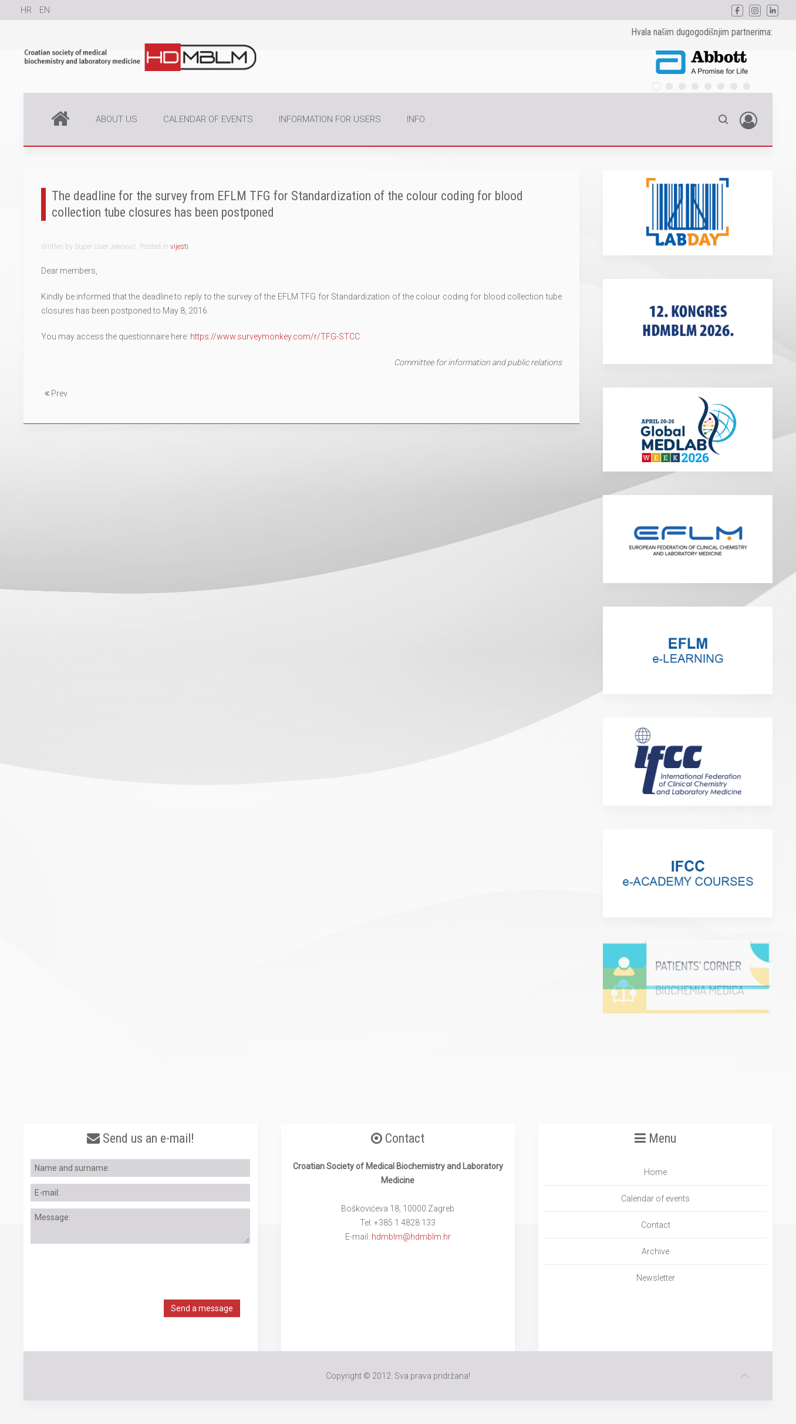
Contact (655, 1225)
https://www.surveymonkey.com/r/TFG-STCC (275, 336)
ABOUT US (116, 119)
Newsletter (655, 1277)
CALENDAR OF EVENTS (208, 119)
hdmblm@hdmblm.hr (411, 1236)
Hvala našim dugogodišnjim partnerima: (702, 32)
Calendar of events (655, 1198)
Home (60, 118)
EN (44, 10)
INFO (416, 119)
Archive (655, 1251)
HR (27, 10)
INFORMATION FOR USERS (330, 119)
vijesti (179, 247)
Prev (56, 393)
